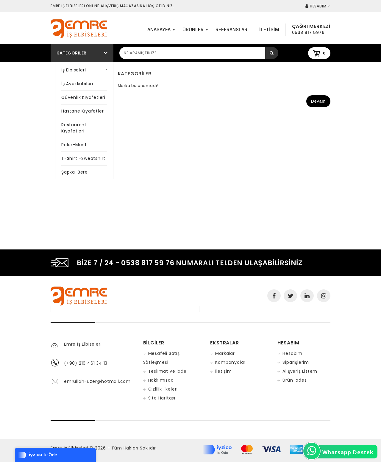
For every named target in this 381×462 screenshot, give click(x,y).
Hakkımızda (161, 380)
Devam (318, 101)
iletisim (269, 29)
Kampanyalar (230, 362)
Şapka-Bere (74, 172)
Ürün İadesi (295, 380)
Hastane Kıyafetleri (83, 111)
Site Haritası (161, 398)
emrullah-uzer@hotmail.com (97, 381)
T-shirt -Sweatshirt (83, 158)
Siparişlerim (295, 362)
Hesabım (292, 353)
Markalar (225, 353)
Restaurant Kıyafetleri (74, 128)
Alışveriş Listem (299, 371)
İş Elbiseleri (73, 70)
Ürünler (194, 32)
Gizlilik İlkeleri (163, 389)
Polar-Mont (74, 145)
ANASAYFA (160, 32)
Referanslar (231, 29)
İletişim (223, 371)
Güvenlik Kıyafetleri (83, 97)
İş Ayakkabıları (77, 84)
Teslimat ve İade (167, 371)
